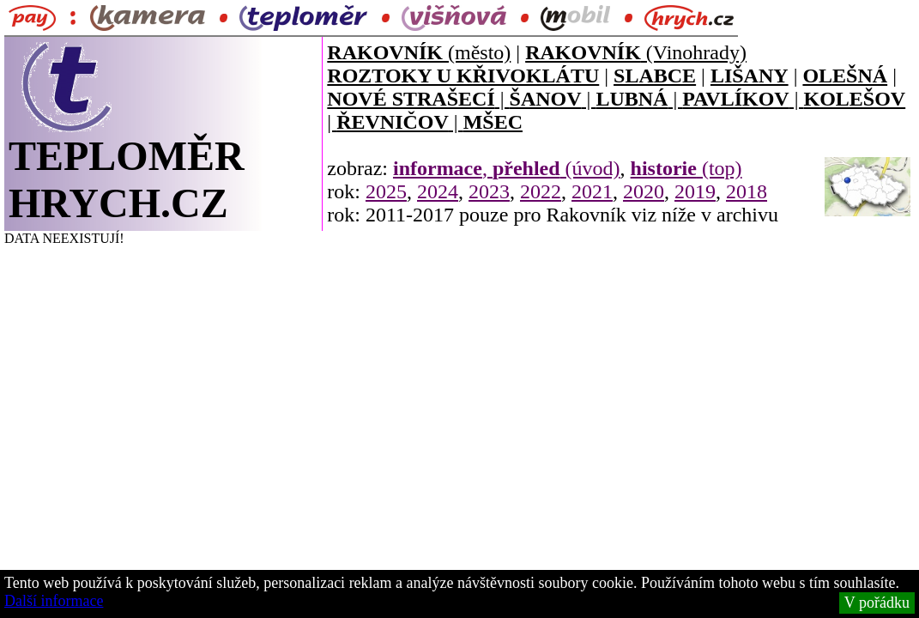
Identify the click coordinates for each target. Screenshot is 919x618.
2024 (437, 191)
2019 (695, 191)
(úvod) (556, 168)
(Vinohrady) (636, 52)
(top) (686, 168)
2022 (540, 191)
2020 (643, 191)
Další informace (53, 600)
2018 (746, 191)
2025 (386, 191)
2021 (592, 191)
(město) (419, 52)
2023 (489, 191)
